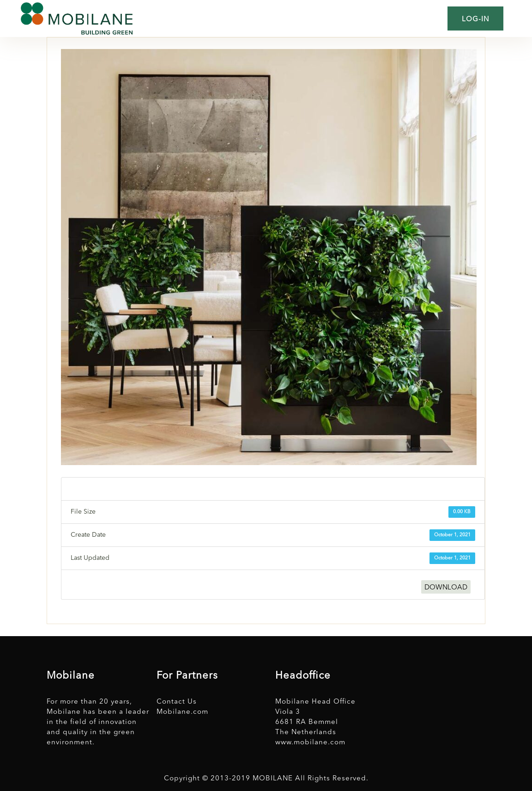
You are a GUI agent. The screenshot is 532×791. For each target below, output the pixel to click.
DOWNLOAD (445, 587)
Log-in (475, 19)
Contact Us (177, 702)
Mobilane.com (182, 712)
